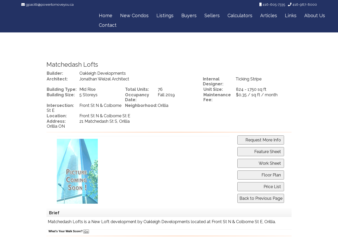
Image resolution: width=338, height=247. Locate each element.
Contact (107, 25)
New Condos (134, 15)
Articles (268, 15)
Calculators (239, 15)
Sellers (212, 15)
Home (105, 15)
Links (290, 15)
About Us (314, 15)
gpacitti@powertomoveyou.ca (50, 4)
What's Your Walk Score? (69, 231)
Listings (165, 15)
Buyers (189, 15)
